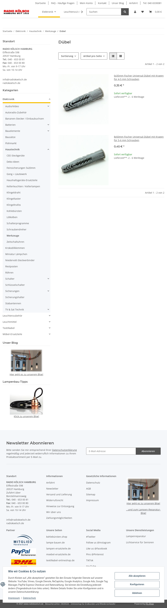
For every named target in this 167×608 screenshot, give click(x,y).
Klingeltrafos (14, 204)
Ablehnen (137, 593)
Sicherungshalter (14, 297)
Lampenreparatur (136, 536)
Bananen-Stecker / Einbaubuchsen (24, 118)
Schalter (9, 278)
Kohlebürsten (14, 211)
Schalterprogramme (18, 223)
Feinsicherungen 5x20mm (21, 167)
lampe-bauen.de (55, 542)
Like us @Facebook (96, 548)
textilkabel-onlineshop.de (60, 560)
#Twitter (90, 536)
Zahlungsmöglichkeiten (59, 517)
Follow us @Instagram (98, 542)
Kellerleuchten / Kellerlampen (23, 186)
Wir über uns (53, 512)
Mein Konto (86, 3)
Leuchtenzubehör (12, 315)
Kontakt (102, 3)
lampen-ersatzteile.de (58, 548)
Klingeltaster (14, 198)
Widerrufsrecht (54, 500)
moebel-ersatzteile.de (58, 554)
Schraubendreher (16, 229)
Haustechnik (12, 149)
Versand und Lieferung (59, 494)
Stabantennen (13, 303)
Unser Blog (118, 3)
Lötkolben (12, 217)
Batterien (10, 124)
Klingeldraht (13, 192)
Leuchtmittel (10, 321)
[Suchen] (103, 11)
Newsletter (52, 488)
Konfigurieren (137, 584)
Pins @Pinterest (95, 554)
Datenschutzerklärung (64, 450)
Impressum (14, 598)
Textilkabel (9, 328)
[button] (135, 11)
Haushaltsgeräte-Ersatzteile (22, 180)
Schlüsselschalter (15, 284)
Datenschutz (29, 598)
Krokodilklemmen (15, 247)
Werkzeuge (13, 235)
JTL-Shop (150, 603)
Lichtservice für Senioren (140, 542)
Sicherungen (12, 291)
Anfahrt (133, 3)
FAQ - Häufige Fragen (63, 3)
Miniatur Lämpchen (16, 254)
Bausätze (10, 137)
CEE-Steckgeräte (16, 155)
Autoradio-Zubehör (16, 112)
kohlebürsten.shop (56, 536)
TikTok (89, 560)
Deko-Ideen (13, 161)
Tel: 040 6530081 (152, 3)
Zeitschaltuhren (15, 241)
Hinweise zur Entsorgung (60, 506)
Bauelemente (12, 130)
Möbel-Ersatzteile (12, 334)
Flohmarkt (10, 143)
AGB (88, 488)
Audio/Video (12, 106)
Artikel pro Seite (92, 56)
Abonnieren (148, 451)
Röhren (9, 272)
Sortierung (67, 56)
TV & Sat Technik (14, 309)
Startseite (40, 3)
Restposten (11, 266)
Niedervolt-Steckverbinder (20, 260)
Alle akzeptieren (137, 576)
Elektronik (8, 99)
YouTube (91, 566)
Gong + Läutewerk (17, 174)
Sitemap (90, 494)
